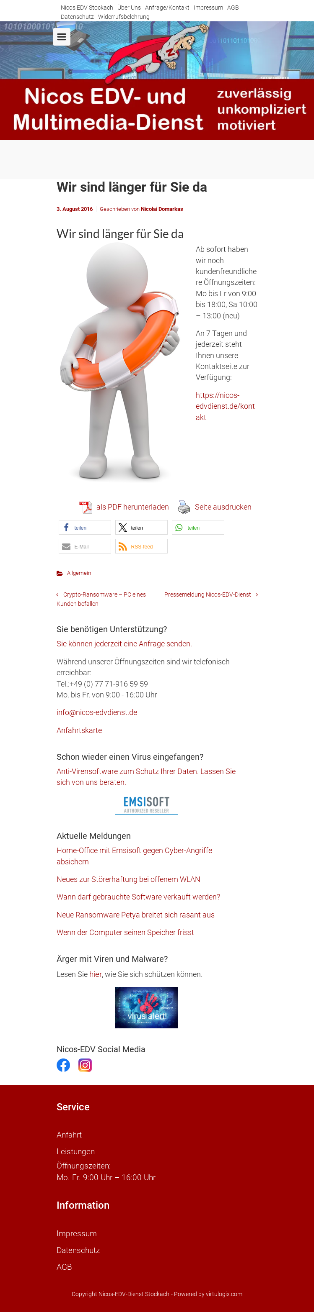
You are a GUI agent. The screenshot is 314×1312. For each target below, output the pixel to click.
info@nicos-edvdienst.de (97, 712)
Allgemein (79, 573)
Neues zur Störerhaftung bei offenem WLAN (128, 879)
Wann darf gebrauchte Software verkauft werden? (138, 897)
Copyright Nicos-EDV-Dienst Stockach (120, 1294)
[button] (85, 527)
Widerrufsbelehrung (124, 16)
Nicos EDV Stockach (87, 7)
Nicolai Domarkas (162, 209)
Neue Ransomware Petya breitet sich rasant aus (136, 915)
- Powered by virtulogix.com (206, 1294)
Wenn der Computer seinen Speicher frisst (125, 932)
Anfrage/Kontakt (167, 7)
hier (95, 974)
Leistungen (76, 1151)
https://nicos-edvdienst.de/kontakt (225, 406)
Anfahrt (69, 1135)
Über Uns (129, 7)
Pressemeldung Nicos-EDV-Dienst (207, 594)
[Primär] (61, 37)
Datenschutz (77, 16)
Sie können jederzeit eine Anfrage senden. (124, 644)
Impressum (208, 7)
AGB (233, 7)
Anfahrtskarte (79, 730)
